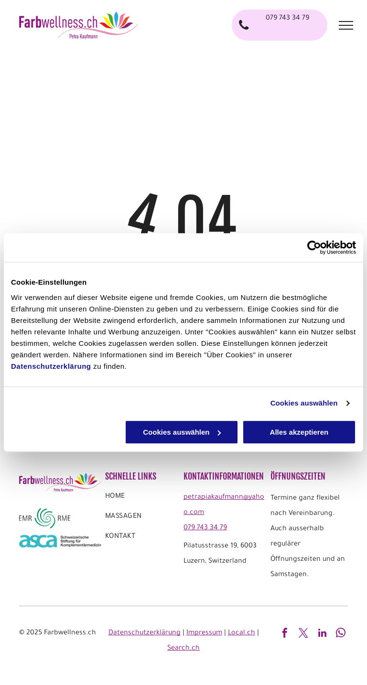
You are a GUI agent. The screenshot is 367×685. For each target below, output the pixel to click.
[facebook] (285, 634)
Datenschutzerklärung (51, 366)
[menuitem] (143, 499)
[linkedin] (322, 634)
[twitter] (303, 634)
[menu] (346, 25)
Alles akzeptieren (299, 432)
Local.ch (241, 633)
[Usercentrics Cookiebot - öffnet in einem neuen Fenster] (314, 247)
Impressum (204, 633)
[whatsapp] (341, 634)
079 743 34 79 (205, 528)
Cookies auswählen (304, 403)
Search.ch (183, 649)
